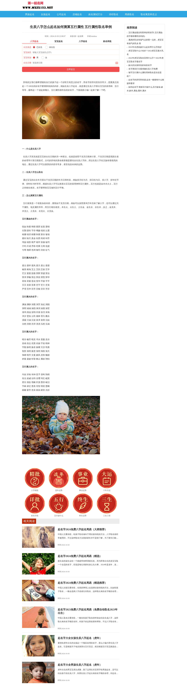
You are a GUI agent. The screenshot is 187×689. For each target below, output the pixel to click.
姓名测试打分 (95, 14)
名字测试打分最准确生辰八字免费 (143, 69)
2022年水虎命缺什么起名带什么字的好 (145, 47)
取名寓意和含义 (149, 14)
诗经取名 (113, 14)
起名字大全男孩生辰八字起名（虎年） (80, 664)
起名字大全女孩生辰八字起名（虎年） (80, 638)
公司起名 (61, 14)
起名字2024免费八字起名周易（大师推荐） (82, 529)
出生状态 (27, 47)
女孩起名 (45, 14)
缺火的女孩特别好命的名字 (140, 65)
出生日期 (27, 63)
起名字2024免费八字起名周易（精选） (80, 556)
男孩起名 (29, 14)
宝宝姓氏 (27, 52)
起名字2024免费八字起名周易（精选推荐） (82, 582)
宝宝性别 (27, 58)
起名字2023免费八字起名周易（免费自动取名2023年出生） (88, 611)
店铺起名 (77, 14)
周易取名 (129, 14)
